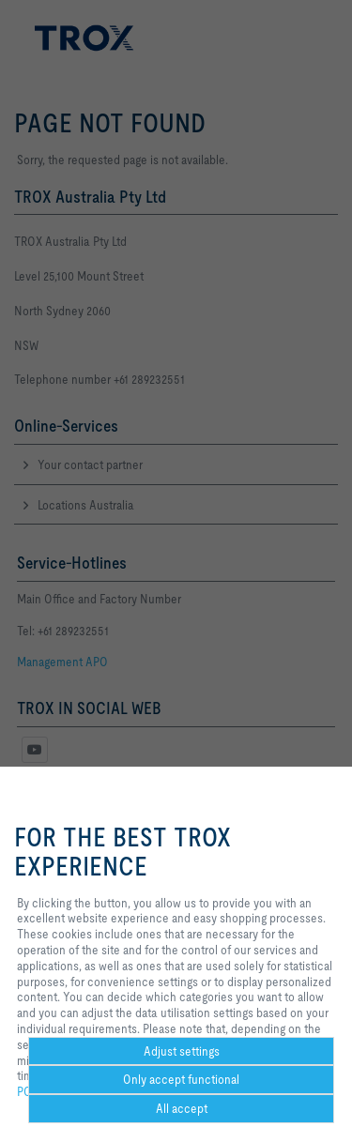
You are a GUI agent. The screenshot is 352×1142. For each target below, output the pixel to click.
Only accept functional (181, 1079)
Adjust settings (182, 1050)
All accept (181, 1108)
